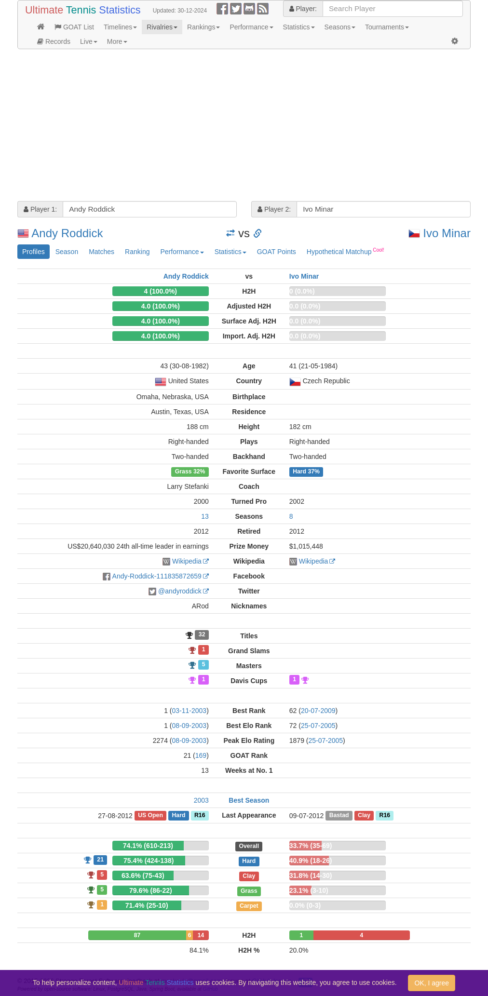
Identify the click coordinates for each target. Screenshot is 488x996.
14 (201, 935)
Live (88, 41)
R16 (199, 815)
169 (200, 755)
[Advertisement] (244, 126)
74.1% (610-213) (148, 845)
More (117, 41)
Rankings (203, 27)
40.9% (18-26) (310, 860)
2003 (201, 800)
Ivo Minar (447, 233)
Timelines (120, 27)
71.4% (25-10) (146, 905)
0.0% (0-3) (305, 905)
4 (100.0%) (160, 291)
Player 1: (40, 209)
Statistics (299, 27)
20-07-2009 (318, 710)
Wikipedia (187, 561)
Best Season (249, 800)
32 (202, 635)
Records (53, 41)
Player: (303, 9)
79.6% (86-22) (150, 890)
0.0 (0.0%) (305, 306)
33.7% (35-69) (310, 845)
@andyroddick (180, 591)
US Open (150, 815)
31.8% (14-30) (310, 875)
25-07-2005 (318, 725)
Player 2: (274, 209)
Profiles (33, 252)
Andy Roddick (67, 233)
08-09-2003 (189, 725)
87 (137, 935)
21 (100, 859)
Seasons (340, 27)
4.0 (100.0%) (160, 306)
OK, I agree (431, 983)
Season (66, 252)
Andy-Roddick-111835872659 (157, 576)
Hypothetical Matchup (345, 251)
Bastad (339, 815)
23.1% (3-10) (308, 890)
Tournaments (387, 27)
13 (205, 516)
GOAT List (74, 27)
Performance (251, 27)
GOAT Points (276, 252)
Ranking (137, 252)
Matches (101, 252)
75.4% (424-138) (148, 860)
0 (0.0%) (302, 291)
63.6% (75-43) (143, 875)
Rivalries (162, 27)
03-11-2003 (189, 710)
